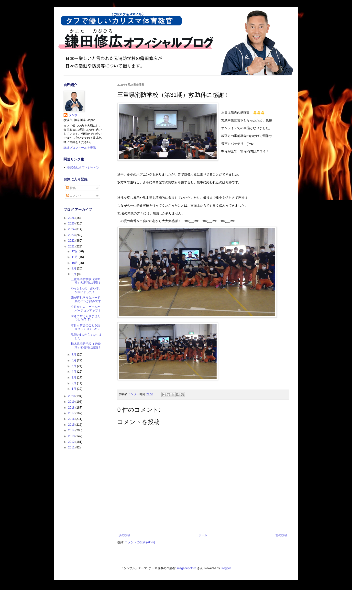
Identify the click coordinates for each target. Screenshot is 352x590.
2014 (72, 430)
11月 (75, 257)
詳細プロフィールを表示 (80, 147)
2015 (72, 424)
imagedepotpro (186, 568)
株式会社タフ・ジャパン (83, 167)
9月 (74, 268)
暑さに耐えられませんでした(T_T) (85, 317)
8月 (74, 274)
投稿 (71, 188)
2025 (72, 223)
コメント (74, 195)
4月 (74, 371)
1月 (74, 388)
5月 (74, 366)
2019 (72, 401)
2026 (72, 218)
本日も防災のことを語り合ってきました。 (86, 327)
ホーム (202, 535)
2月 (74, 383)
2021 (72, 246)
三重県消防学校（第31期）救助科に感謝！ (86, 281)
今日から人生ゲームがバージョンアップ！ (86, 308)
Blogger (226, 568)
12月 (75, 251)
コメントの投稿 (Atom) (140, 542)
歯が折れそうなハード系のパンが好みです (86, 299)
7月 (74, 354)
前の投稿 (281, 535)
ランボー (74, 115)
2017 (72, 413)
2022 (72, 240)
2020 (72, 396)
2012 (72, 442)
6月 (74, 360)
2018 (72, 407)
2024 (72, 229)
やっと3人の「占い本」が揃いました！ (86, 290)
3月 (74, 377)
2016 (72, 419)
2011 (72, 447)
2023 (72, 235)
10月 (75, 263)
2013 (72, 436)
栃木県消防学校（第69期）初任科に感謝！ (86, 345)
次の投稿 (124, 535)
